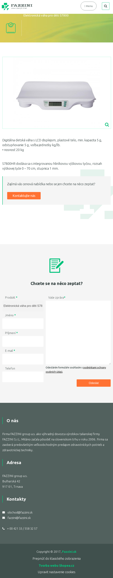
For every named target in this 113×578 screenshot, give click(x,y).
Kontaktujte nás (24, 195)
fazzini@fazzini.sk (19, 517)
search (105, 6)
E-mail (10, 350)
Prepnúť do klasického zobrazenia (57, 558)
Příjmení (11, 333)
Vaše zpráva (56, 297)
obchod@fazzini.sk (20, 512)
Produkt (11, 297)
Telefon (10, 368)
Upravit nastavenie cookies (56, 572)
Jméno (10, 315)
